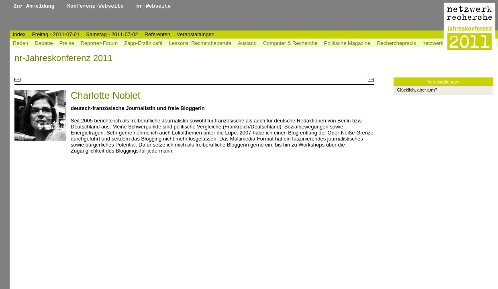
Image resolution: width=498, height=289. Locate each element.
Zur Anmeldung (35, 6)
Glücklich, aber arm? (417, 90)
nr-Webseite (153, 6)
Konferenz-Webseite (97, 6)
